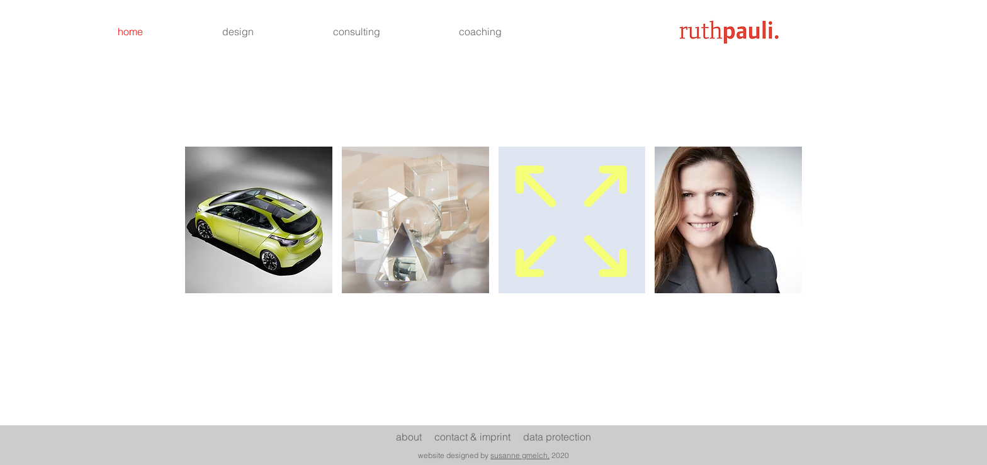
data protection (557, 436)
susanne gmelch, (520, 455)
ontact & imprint (481, 436)
